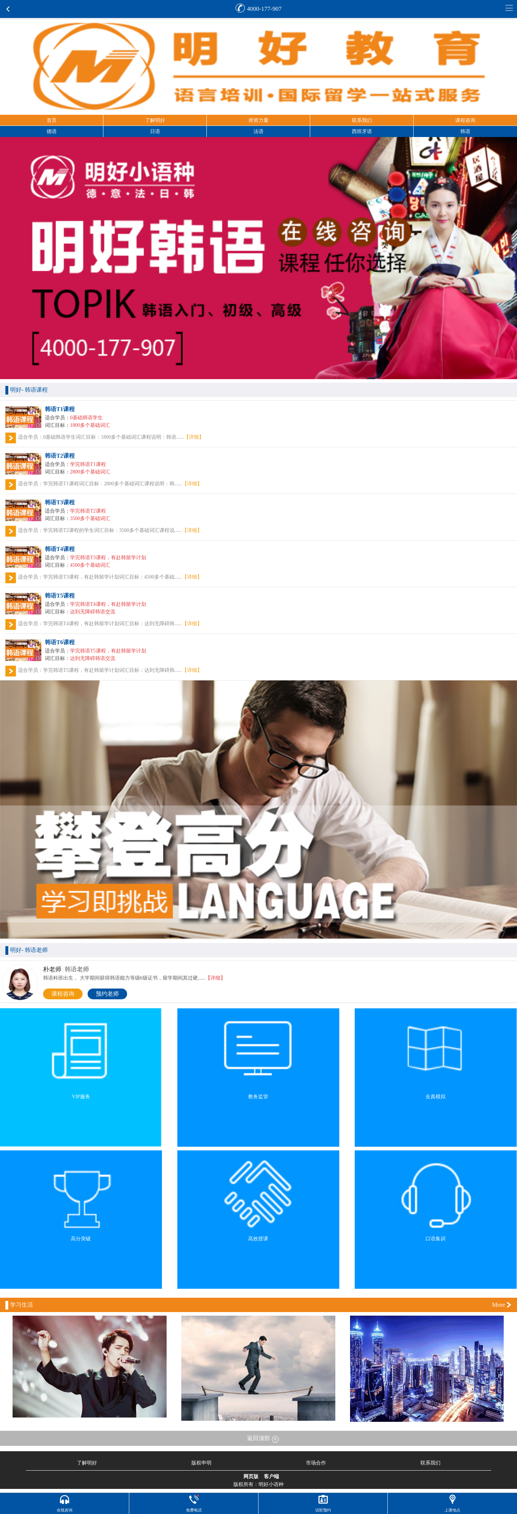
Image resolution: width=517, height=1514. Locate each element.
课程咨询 (465, 120)
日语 (155, 131)
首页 (52, 120)
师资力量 (258, 120)
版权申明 (201, 1463)
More (498, 1304)
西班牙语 (362, 131)
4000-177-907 (264, 8)
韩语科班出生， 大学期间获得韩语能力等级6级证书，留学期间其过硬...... (134, 978)
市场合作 (316, 1463)
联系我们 (362, 120)
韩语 (465, 131)
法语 (258, 131)
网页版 (250, 1476)
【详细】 (194, 437)
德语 (52, 131)
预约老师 (107, 994)
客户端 (271, 1476)
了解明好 (155, 120)
